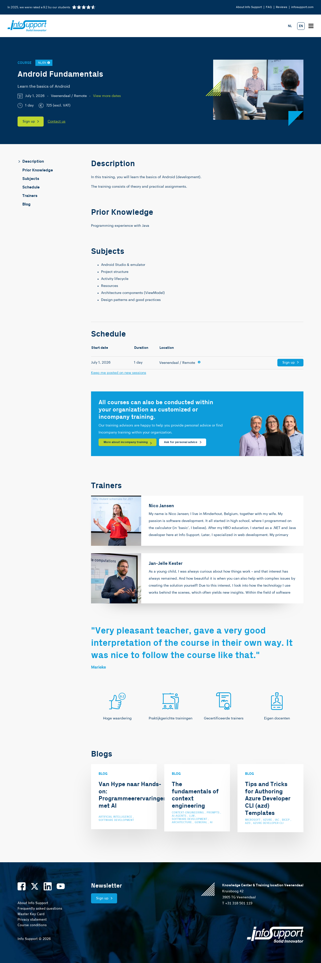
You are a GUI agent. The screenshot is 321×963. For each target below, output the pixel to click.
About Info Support (249, 7)
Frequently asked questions (40, 909)
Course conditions (32, 925)
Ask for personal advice (180, 442)
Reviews (281, 7)
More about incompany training (126, 442)
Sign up (29, 122)
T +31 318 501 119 (237, 903)
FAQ (269, 7)
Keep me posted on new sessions (118, 373)
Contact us (56, 121)
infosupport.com (302, 7)
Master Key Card (31, 914)
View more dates (107, 96)
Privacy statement (32, 920)
